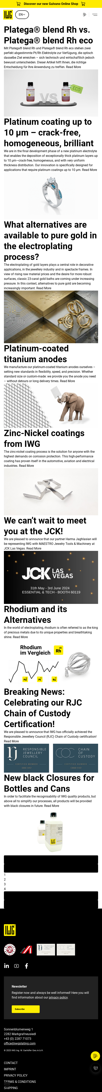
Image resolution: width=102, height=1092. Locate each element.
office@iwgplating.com (20, 1043)
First (51, 859)
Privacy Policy (16, 1075)
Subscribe (20, 1009)
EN (22, 14)
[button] (7, 1085)
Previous (51, 868)
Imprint (10, 1069)
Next (51, 895)
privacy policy (58, 997)
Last (51, 904)
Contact (11, 1063)
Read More (73, 67)
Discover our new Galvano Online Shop (51, 4)
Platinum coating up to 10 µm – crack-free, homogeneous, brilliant (49, 132)
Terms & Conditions (20, 1082)
